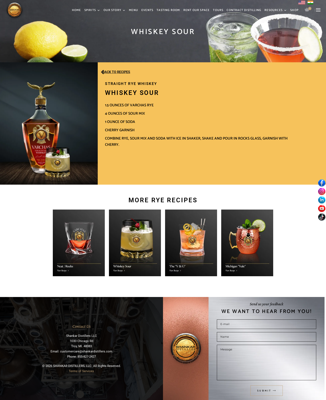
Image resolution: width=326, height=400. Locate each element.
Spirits (92, 10)
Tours (218, 10)
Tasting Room (168, 10)
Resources (275, 10)
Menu (133, 10)
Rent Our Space (196, 10)
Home (76, 10)
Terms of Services (81, 371)
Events (147, 10)
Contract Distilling (244, 10)
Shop (294, 10)
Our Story (115, 10)
